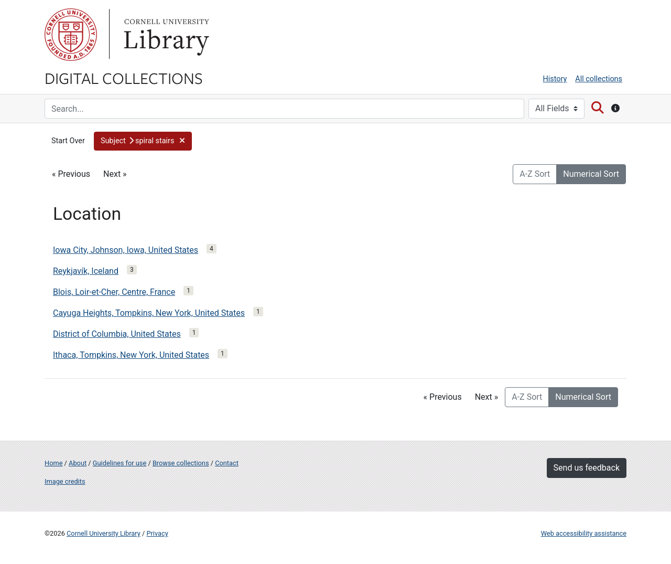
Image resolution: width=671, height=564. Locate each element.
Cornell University (71, 34)
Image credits (65, 481)
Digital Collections (124, 77)
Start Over (68, 140)
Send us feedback (587, 468)
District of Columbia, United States (117, 334)
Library (165, 34)
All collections (598, 79)
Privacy (157, 533)
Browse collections (181, 463)
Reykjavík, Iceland (85, 271)
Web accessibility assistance (583, 533)
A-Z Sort (535, 174)
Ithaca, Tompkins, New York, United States (131, 355)
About (77, 463)
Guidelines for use (119, 463)
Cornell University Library (103, 533)
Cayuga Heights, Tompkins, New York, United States (149, 313)
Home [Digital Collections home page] (53, 463)
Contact (227, 463)
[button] (143, 141)
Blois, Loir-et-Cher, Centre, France (114, 292)
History (555, 79)
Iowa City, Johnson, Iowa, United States (125, 250)
